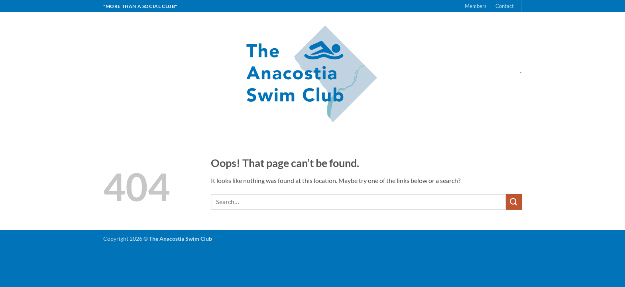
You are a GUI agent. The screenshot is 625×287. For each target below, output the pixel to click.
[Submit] (514, 202)
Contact (504, 6)
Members (476, 6)
